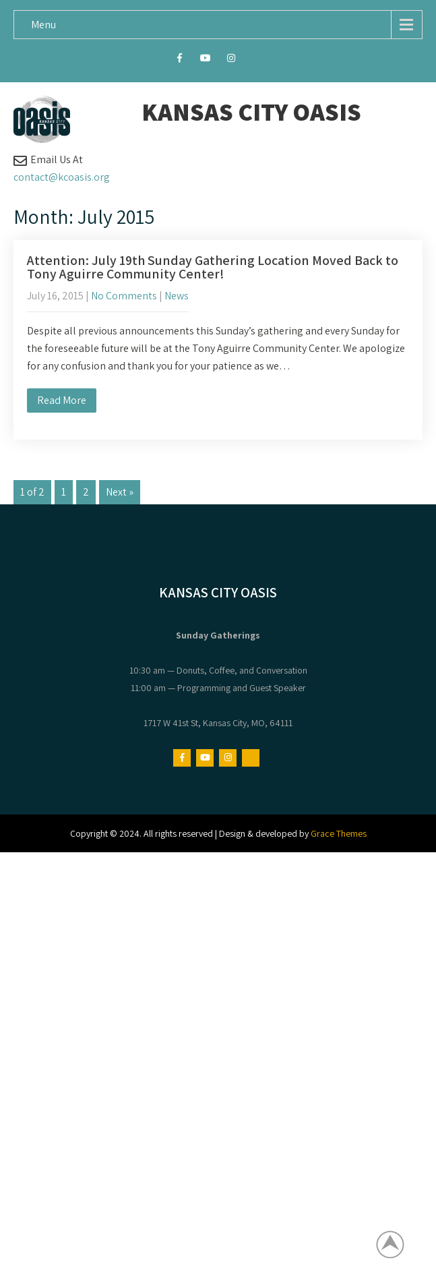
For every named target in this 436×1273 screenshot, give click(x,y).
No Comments (124, 296)
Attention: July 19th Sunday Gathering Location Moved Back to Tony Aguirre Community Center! (212, 267)
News (176, 296)
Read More (61, 400)
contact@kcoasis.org (61, 177)
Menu (43, 25)
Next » (119, 492)
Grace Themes (339, 833)
